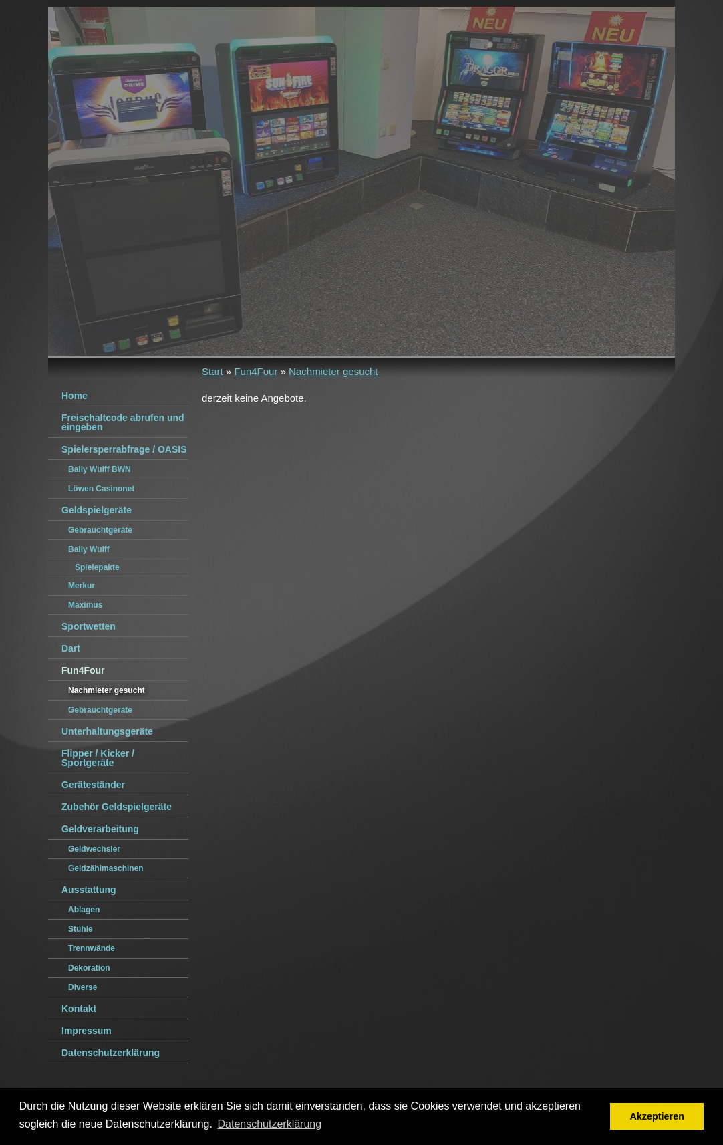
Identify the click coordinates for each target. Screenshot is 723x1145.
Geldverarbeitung (100, 828)
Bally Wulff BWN (99, 469)
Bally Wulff (89, 549)
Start (212, 371)
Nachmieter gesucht (333, 371)
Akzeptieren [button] (656, 1116)
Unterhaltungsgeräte (107, 731)
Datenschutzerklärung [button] (270, 1124)
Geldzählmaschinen (106, 868)
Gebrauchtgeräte (100, 530)
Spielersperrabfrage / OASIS (124, 449)
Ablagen (84, 909)
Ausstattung (88, 889)
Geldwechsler (94, 849)
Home (74, 395)
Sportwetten (88, 626)
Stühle (80, 929)
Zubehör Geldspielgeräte (116, 806)
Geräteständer (93, 784)
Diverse (82, 987)
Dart (70, 648)
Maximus (85, 605)
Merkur (81, 585)
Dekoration (89, 968)
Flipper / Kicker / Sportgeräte (97, 758)
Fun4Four (255, 371)
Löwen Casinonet (101, 488)
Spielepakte (97, 567)
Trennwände (91, 948)
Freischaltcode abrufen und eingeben (122, 422)
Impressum (86, 1030)
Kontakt (78, 1008)
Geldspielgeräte (96, 510)
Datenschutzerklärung (110, 1052)
